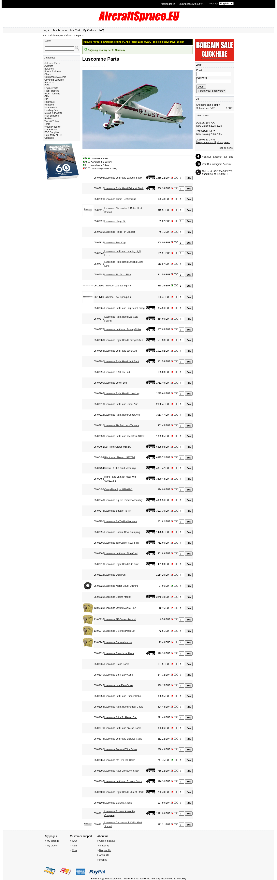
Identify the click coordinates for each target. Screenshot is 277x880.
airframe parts (57, 35)
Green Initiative (107, 841)
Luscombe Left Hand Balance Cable (123, 738)
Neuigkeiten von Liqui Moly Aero (213, 142)
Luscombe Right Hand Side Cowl (121, 564)
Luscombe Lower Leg (115, 382)
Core (74, 850)
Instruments (50, 107)
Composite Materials (55, 77)
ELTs (47, 85)
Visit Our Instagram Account (216, 164)
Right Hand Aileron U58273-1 (119, 457)
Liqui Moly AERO (53, 135)
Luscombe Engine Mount (117, 597)
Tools (47, 124)
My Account (60, 30)
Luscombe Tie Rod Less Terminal (121, 425)
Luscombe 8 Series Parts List (119, 631)
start (45, 35)
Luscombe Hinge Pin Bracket (119, 232)
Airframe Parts (52, 63)
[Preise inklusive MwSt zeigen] (168, 41)
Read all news (225, 148)
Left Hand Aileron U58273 (117, 446)
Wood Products (52, 126)
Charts (47, 74)
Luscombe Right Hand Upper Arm (122, 414)
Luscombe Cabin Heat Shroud (120, 199)
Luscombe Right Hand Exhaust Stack (124, 188)
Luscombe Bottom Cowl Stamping (122, 532)
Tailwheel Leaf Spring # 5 (117, 285)
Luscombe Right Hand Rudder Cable (123, 706)
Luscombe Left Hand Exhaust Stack (123, 177)
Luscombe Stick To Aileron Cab (120, 717)
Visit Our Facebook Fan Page (217, 156)
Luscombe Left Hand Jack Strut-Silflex (124, 436)
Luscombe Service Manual (118, 642)
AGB (74, 845)
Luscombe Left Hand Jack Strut (120, 350)
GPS (46, 99)
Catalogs (49, 137)
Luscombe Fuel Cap (114, 242)
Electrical (49, 82)
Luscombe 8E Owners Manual (120, 619)
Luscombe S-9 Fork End (117, 372)
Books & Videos (52, 71)
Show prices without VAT (192, 4)
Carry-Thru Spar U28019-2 (118, 489)
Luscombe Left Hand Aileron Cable (122, 728)
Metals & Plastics (53, 113)
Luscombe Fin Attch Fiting (118, 274)
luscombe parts (75, 35)
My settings (53, 841)
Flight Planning (52, 93)
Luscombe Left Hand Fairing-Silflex (122, 329)
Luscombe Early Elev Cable (118, 674)
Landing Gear (51, 110)
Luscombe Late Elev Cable (118, 685)
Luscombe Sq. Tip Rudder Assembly (123, 500)
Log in (46, 30)
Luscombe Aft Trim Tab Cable (119, 760)
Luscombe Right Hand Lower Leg (121, 393)
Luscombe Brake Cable (116, 664)
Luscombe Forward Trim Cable (120, 749)
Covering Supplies (54, 79)
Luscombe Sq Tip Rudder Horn (120, 521)
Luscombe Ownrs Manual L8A (120, 608)
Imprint (103, 859)
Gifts (46, 96)
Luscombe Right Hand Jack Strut (121, 361)
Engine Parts (51, 88)
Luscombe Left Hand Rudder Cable (122, 696)
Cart (198, 98)
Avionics (48, 66)
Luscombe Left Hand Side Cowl (121, 553)
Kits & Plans (50, 129)
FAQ (101, 30)
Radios (48, 118)
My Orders (89, 30)
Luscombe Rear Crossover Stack (121, 770)
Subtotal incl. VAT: (205, 108)
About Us (104, 855)
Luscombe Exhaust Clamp (118, 802)
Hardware (49, 102)
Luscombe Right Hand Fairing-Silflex (123, 340)
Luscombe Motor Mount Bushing (121, 585)
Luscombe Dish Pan (114, 574)
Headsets (49, 104)
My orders (52, 845)
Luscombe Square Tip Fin (117, 510)
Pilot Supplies (51, 115)
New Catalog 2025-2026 (209, 125)
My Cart (75, 30)
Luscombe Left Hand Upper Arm (121, 404)
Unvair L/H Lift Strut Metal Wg (120, 468)
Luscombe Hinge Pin (115, 221)
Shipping (104, 845)
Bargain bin (105, 850)
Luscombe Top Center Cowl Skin (121, 542)
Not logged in (168, 4)
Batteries (49, 68)
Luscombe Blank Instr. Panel (119, 653)
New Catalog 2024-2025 (209, 134)
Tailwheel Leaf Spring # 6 (117, 297)
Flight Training (51, 90)
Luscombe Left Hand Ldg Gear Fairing (124, 308)
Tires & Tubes (51, 121)
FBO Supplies (51, 132)
